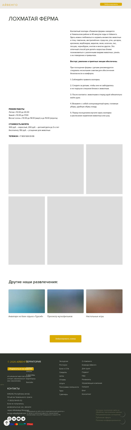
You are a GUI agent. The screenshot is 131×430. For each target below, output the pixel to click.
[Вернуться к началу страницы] (7, 423)
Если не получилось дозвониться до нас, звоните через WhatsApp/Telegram (19, 407)
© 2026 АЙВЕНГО (17, 361)
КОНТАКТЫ (13, 388)
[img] (122, 421)
